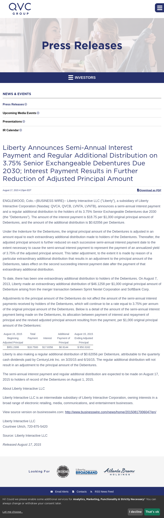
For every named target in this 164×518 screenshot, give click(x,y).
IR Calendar (11, 130)
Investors (82, 77)
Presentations (12, 121)
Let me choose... (13, 511)
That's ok (152, 511)
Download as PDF (149, 190)
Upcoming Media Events (19, 113)
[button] (159, 7)
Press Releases (13, 104)
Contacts (82, 491)
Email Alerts (61, 491)
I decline (135, 511)
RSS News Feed (104, 491)
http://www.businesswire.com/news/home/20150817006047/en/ (110, 412)
